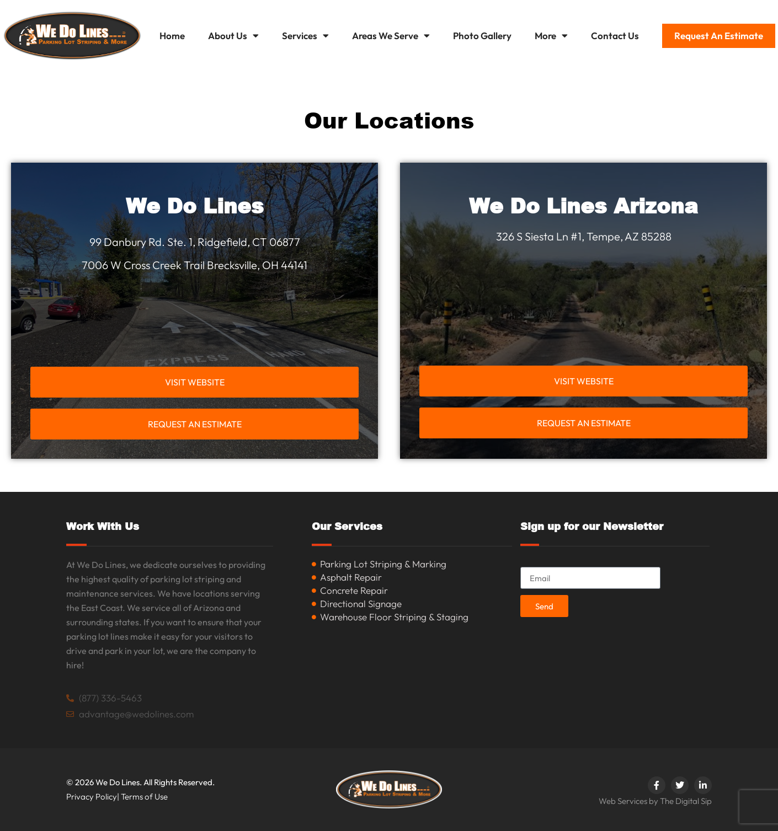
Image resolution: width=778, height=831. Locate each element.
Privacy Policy (91, 796)
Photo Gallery (482, 35)
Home (172, 35)
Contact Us (615, 35)
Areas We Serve (391, 35)
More (551, 35)
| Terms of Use (142, 796)
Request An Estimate (718, 35)
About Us (233, 35)
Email (531, 562)
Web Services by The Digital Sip (655, 801)
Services (305, 35)
